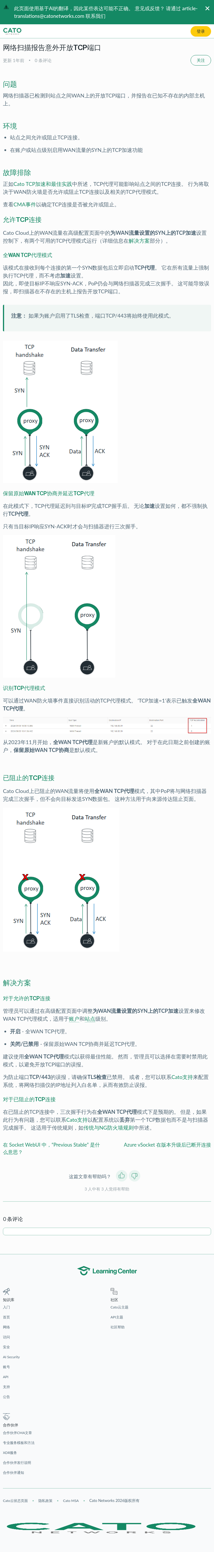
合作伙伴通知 (13, 1472)
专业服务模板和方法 (19, 1442)
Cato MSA (71, 1500)
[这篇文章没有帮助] (134, 1177)
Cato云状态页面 (15, 1500)
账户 (74, 1018)
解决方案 (139, 240)
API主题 (117, 1317)
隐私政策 (45, 1500)
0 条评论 (43, 60)
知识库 (8, 1300)
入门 (6, 1307)
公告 (6, 1397)
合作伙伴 (10, 1425)
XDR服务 (10, 1452)
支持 (6, 1387)
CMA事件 (24, 204)
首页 (6, 1317)
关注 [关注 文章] (201, 60)
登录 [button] (201, 31)
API (6, 1377)
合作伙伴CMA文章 (17, 1433)
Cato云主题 (119, 1307)
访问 (6, 1337)
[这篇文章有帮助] (122, 1177)
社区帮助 (118, 1327)
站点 (90, 1018)
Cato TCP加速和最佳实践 (42, 184)
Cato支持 (182, 1077)
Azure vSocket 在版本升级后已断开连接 (167, 1145)
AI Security (11, 1357)
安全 (6, 1347)
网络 (6, 1327)
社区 (114, 1300)
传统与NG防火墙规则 (109, 1127)
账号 (6, 1367)
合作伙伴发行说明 (17, 1462)
